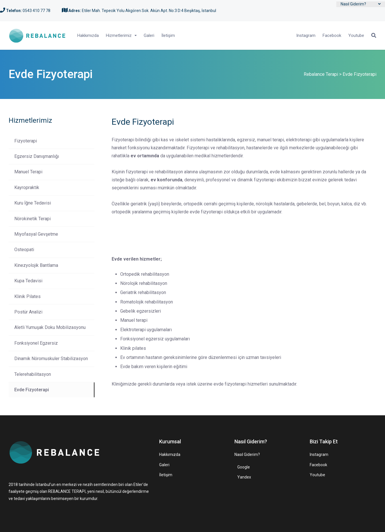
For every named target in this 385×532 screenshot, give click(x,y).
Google (243, 467)
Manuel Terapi (28, 171)
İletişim (168, 35)
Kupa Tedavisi (28, 280)
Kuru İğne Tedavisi (32, 203)
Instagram (305, 35)
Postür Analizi (28, 312)
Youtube (356, 35)
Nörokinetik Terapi (32, 218)
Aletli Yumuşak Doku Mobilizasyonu (50, 327)
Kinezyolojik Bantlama (36, 265)
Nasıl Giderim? (353, 4)
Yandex (244, 477)
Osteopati (24, 249)
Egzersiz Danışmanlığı (36, 156)
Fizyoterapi (25, 141)
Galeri (149, 35)
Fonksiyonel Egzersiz (36, 343)
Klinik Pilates (27, 296)
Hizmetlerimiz (119, 35)
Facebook (332, 35)
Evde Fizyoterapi (31, 389)
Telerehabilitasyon (32, 374)
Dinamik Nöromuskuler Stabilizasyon (51, 358)
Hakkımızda (88, 35)
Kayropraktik (26, 187)
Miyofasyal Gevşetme (36, 234)
